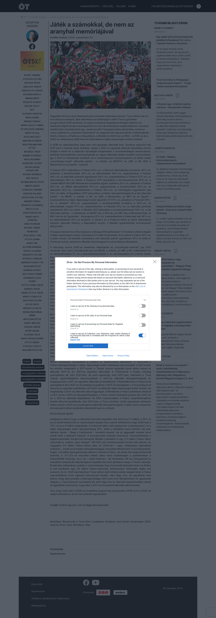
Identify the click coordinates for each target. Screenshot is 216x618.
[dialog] (108, 309)
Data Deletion (92, 356)
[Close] (155, 262)
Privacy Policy (123, 356)
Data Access (107, 356)
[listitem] (108, 299)
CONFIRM (88, 346)
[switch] (142, 306)
